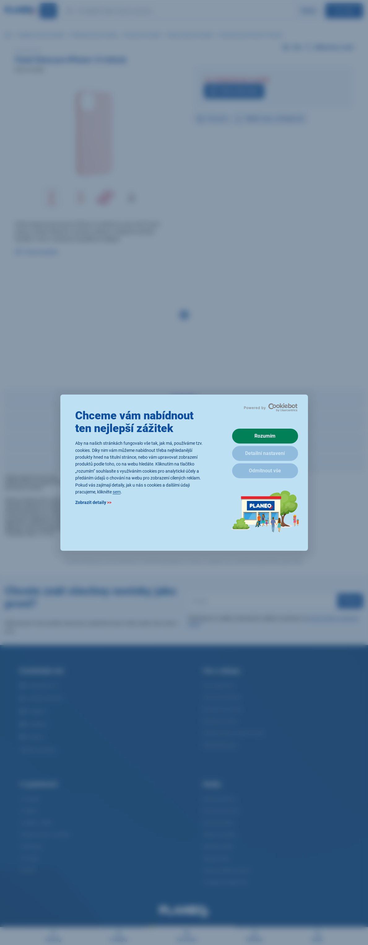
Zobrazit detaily (93, 502)
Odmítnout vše (265, 471)
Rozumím (264, 436)
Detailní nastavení (265, 453)
